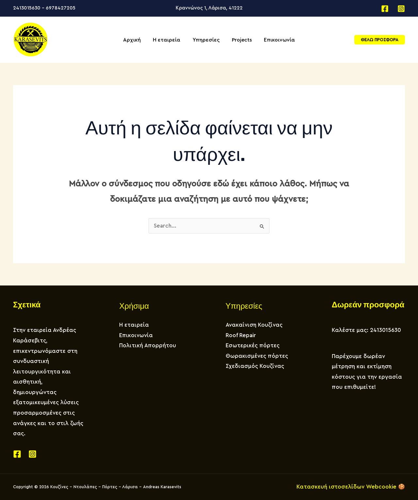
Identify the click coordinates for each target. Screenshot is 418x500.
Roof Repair (241, 335)
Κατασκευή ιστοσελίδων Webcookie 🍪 (351, 487)
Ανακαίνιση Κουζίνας (254, 325)
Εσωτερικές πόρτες (253, 345)
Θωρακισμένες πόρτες (257, 356)
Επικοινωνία (136, 335)
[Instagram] (401, 8)
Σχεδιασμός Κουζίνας (255, 366)
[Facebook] (385, 8)
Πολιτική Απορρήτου (147, 345)
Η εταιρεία (134, 325)
